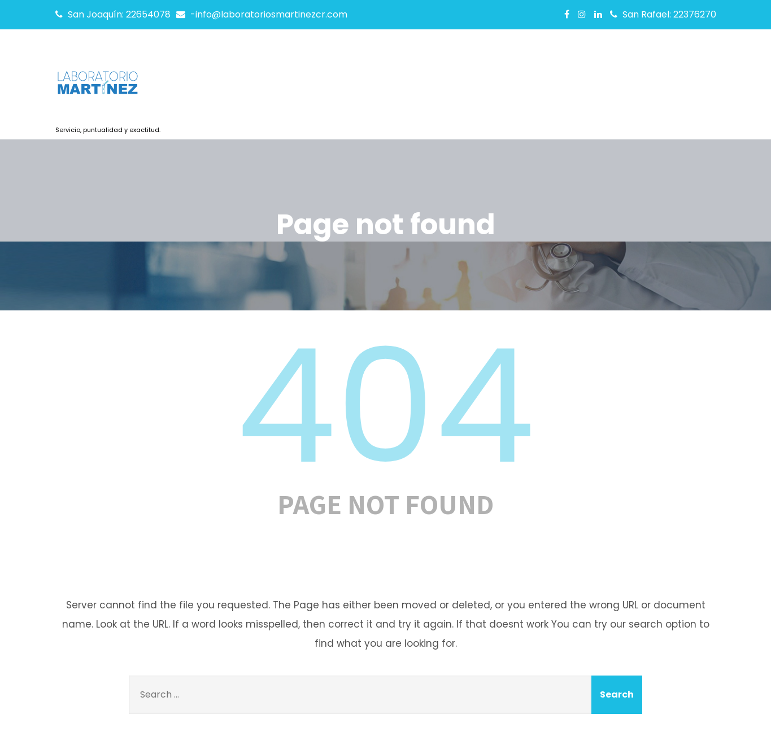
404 (386, 406)
